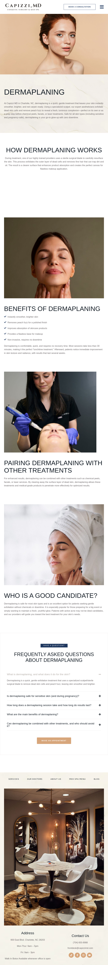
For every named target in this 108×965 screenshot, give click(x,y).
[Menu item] (14, 779)
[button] (80, 7)
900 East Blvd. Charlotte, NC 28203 (28, 940)
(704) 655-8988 (80, 942)
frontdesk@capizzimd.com (80, 948)
